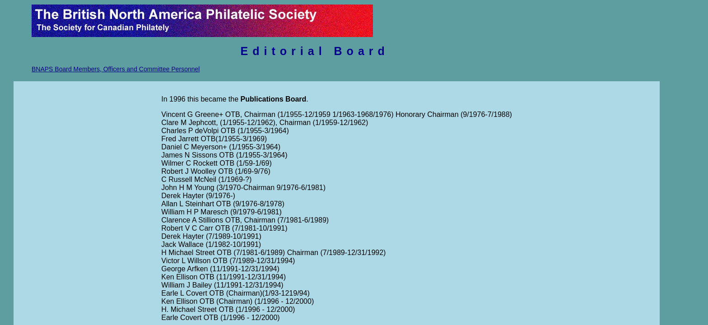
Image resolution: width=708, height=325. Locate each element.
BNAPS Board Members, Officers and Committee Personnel (116, 69)
